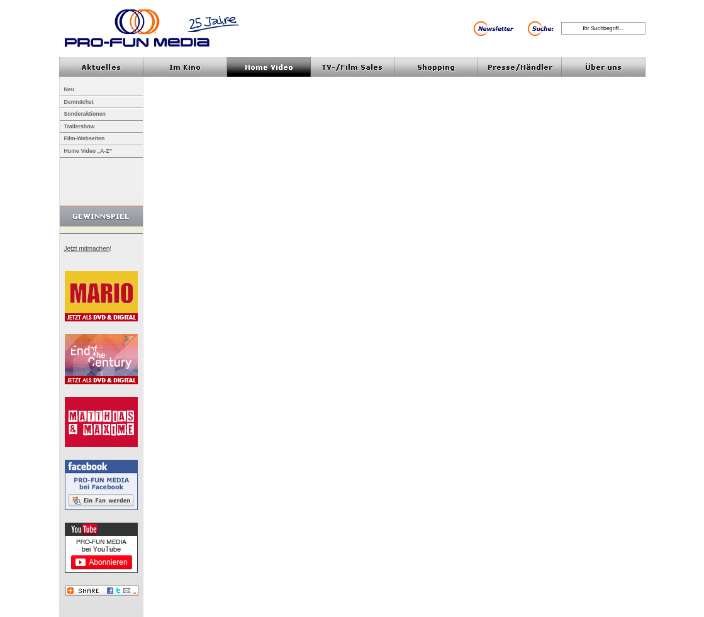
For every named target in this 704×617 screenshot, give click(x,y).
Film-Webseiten (84, 138)
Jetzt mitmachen (87, 248)
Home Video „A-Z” (88, 151)
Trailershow (79, 126)
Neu (69, 89)
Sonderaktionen (85, 114)
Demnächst (79, 102)
